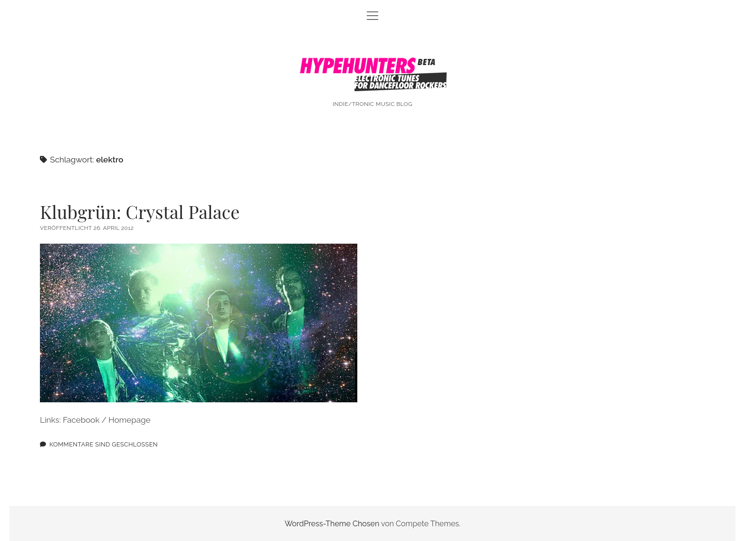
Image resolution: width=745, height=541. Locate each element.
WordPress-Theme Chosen (332, 523)
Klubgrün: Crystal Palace (140, 211)
